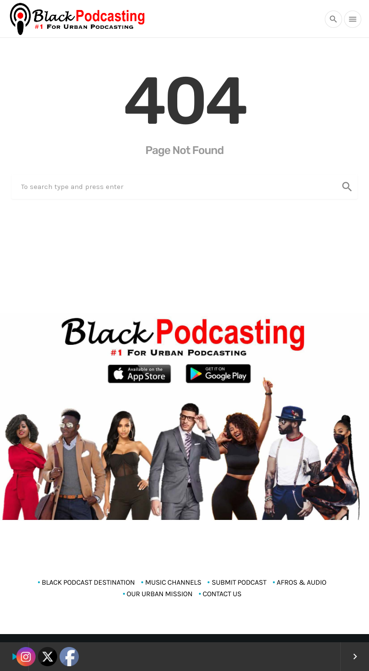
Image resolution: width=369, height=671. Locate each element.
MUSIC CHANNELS (173, 582)
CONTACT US (222, 593)
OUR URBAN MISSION (160, 593)
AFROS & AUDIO (301, 582)
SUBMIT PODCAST (238, 582)
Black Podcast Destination (88, 582)
